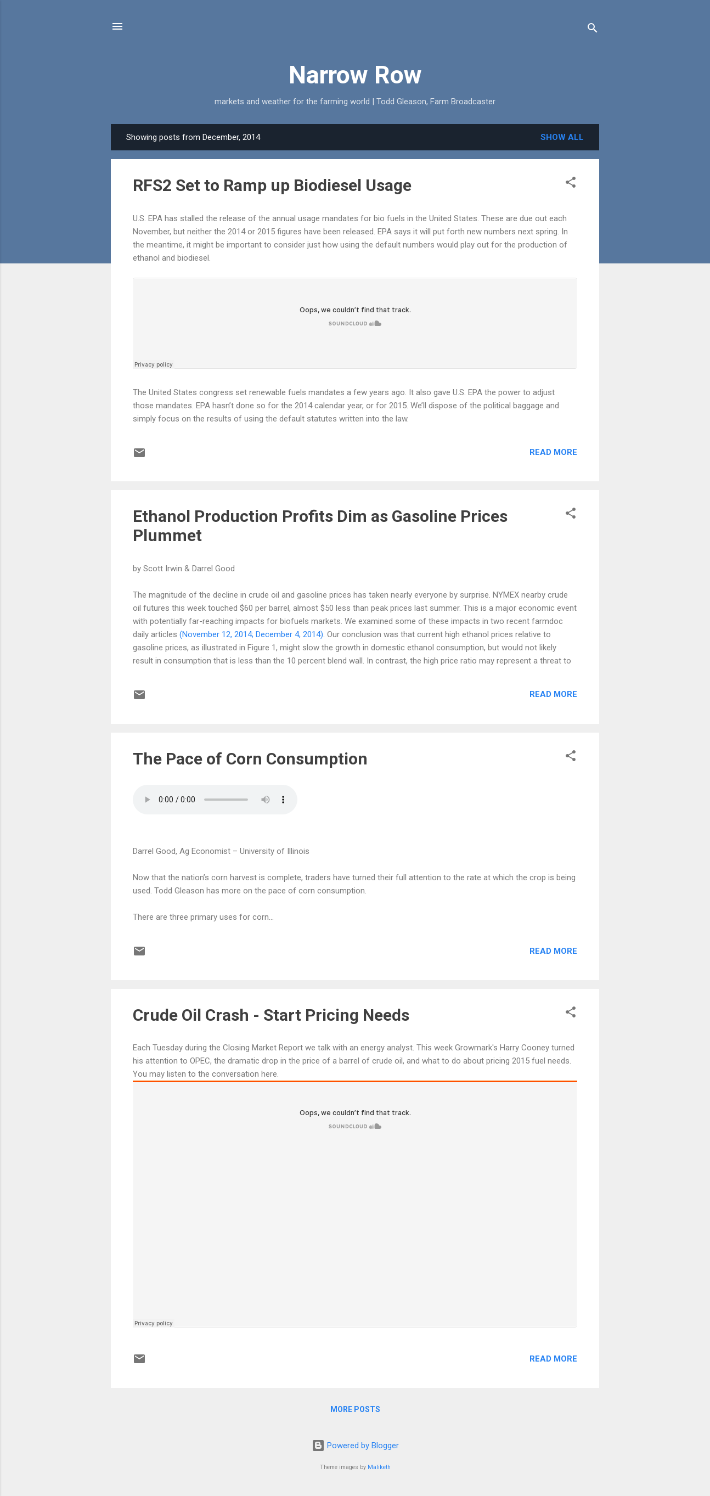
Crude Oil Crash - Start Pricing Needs (271, 1015)
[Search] (592, 30)
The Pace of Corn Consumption (250, 758)
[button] (570, 184)
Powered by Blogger (355, 1445)
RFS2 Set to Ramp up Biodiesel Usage (272, 185)
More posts (355, 1409)
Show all (562, 137)
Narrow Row (355, 74)
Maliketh (379, 1467)
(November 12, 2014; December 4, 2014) (251, 634)
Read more (553, 452)
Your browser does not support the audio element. (215, 799)
